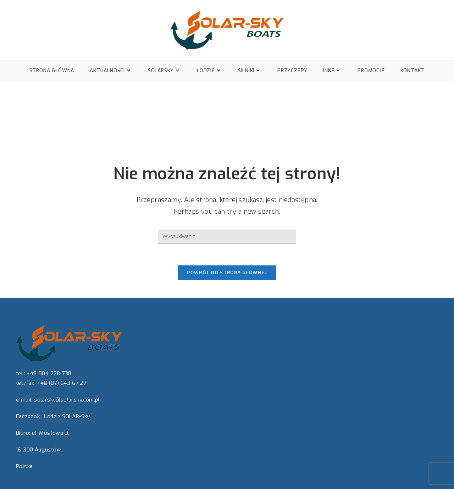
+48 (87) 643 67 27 (61, 383)
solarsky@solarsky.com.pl (67, 399)
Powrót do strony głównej (227, 273)
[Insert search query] (227, 237)
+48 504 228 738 (49, 373)
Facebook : (29, 416)
